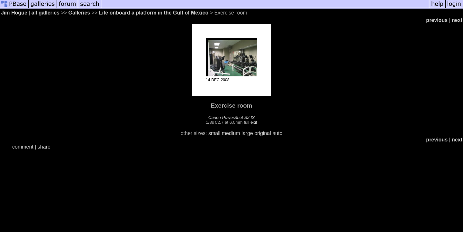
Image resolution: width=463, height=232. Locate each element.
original (262, 133)
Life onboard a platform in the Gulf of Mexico (153, 12)
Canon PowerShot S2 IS (231, 117)
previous (437, 20)
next (457, 20)
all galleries (45, 12)
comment (22, 147)
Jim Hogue (14, 12)
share (44, 147)
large (247, 133)
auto (277, 133)
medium (231, 133)
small (214, 133)
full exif (250, 122)
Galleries (79, 12)
